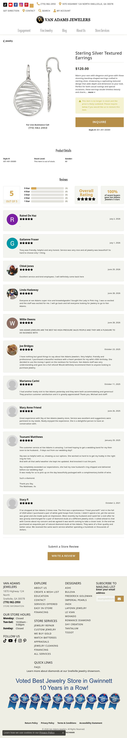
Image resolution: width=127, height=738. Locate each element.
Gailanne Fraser (29, 239)
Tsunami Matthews (31, 436)
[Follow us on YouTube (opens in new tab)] (10, 5)
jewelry (9, 41)
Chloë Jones (27, 266)
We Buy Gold (43, 633)
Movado (70, 616)
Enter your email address (105, 591)
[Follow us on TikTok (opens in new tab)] (5, 5)
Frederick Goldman (78, 595)
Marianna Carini (29, 381)
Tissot (69, 632)
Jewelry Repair (44, 625)
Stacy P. (24, 499)
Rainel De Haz (28, 215)
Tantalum (71, 628)
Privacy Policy (47, 723)
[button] (44, 10)
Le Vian (70, 612)
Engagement (24, 30)
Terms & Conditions (67, 723)
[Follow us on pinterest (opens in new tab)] (26, 5)
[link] (46, 4)
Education (41, 595)
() (66, 188)
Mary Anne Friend (30, 407)
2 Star (27, 198)
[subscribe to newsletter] (119, 599)
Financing (41, 649)
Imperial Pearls (76, 600)
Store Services (102, 30)
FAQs (37, 667)
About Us (81, 30)
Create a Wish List (46, 591)
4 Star (27, 191)
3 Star (27, 194)
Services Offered (46, 604)
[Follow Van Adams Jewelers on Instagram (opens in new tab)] (21, 5)
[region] (37, 86)
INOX (68, 604)
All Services (42, 653)
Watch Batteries (45, 637)
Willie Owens (27, 319)
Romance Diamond (78, 620)
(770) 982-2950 (37, 128)
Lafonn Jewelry (76, 608)
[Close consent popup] (63, 733)
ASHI (68, 587)
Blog (64, 30)
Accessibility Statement (90, 723)
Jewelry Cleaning (46, 645)
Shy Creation (74, 624)
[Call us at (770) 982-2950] (11, 602)
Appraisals (41, 641)
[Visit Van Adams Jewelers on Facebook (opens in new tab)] (16, 5)
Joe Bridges (26, 346)
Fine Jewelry (46, 30)
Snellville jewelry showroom (84, 671)
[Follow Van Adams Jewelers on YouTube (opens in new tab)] (32, 6)
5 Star (27, 188)
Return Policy (31, 723)
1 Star (27, 201)
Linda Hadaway (29, 289)
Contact (40, 600)
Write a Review (63, 556)
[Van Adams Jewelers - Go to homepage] (63, 19)
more (91, 92)
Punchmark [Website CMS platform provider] (69, 732)
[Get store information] (13, 606)
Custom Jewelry (45, 629)
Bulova (70, 591)
